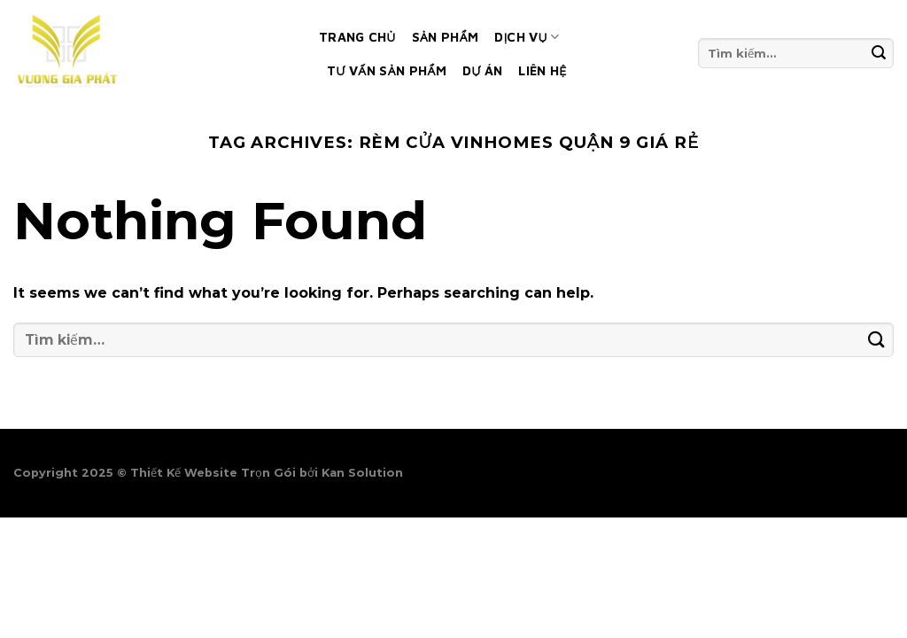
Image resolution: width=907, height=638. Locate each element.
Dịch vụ (526, 36)
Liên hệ (542, 70)
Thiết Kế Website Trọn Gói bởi (226, 472)
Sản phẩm (445, 36)
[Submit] (879, 52)
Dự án (482, 70)
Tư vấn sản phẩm (386, 70)
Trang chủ (357, 36)
